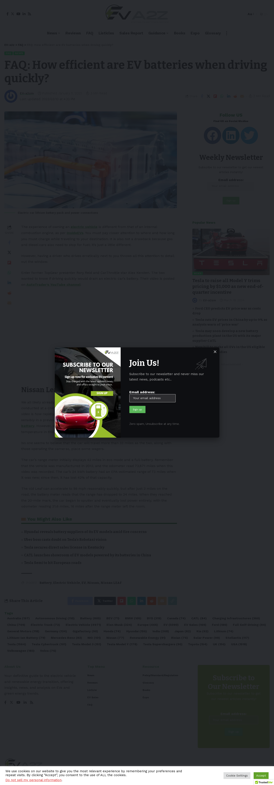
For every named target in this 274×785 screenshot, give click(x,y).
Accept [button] (261, 775)
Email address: (152, 396)
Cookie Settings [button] (237, 775)
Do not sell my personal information (33, 780)
